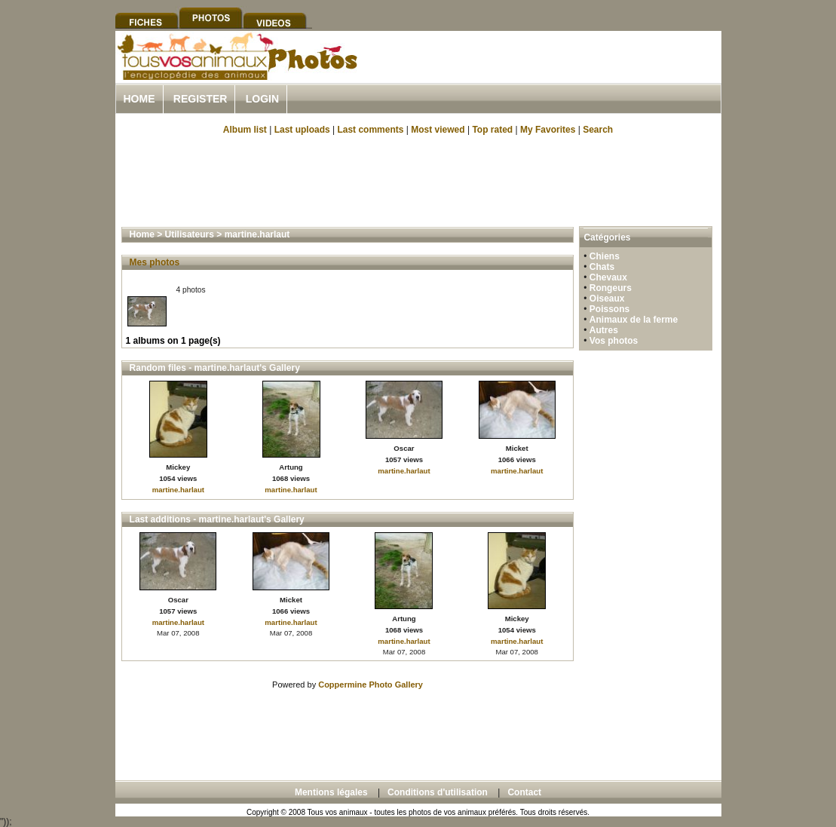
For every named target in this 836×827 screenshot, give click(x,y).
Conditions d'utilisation (437, 792)
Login (262, 99)
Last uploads (302, 129)
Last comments (370, 129)
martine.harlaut (257, 234)
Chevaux (608, 277)
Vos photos (613, 340)
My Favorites (547, 129)
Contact (524, 792)
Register (200, 99)
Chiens (604, 256)
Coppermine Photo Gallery (370, 684)
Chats (601, 267)
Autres (603, 330)
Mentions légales (331, 792)
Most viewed (437, 129)
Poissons (609, 309)
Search (598, 129)
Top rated (492, 129)
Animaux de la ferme (633, 319)
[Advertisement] (545, 74)
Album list (245, 129)
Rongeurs (610, 288)
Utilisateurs (189, 234)
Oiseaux (607, 298)
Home (139, 99)
